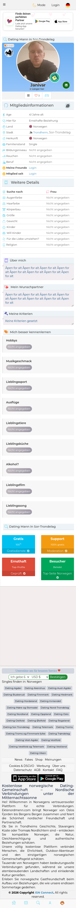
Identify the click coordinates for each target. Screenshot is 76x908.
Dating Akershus (35, 688)
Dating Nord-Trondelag (55, 707)
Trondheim (40, 132)
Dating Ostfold (15, 720)
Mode (38, 5)
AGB (37, 770)
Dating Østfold (36, 720)
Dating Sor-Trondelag (16, 727)
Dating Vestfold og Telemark (26, 746)
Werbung (43, 766)
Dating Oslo (61, 714)
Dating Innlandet (50, 701)
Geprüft (18, 573)
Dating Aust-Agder (59, 688)
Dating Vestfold (51, 740)
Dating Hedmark (62, 694)
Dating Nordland (17, 714)
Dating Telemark (43, 727)
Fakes (29, 759)
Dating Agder (13, 688)
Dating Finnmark (38, 694)
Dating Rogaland (59, 720)
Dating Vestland (57, 746)
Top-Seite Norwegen (57, 575)
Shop (39, 759)
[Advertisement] (38, 21)
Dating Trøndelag (59, 733)
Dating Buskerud (14, 694)
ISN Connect (44, 892)
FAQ (59, 770)
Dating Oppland (41, 714)
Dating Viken (38, 753)
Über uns (58, 766)
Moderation (57, 551)
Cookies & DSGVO (21, 766)
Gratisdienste (18, 551)
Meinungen (53, 759)
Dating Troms (64, 727)
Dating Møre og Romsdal (22, 707)
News (18, 759)
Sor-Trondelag (60, 132)
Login (55, 5)
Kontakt (48, 770)
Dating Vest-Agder (27, 740)
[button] (4, 4)
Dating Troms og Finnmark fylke (25, 733)
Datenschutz (23, 770)
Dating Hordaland (26, 701)
